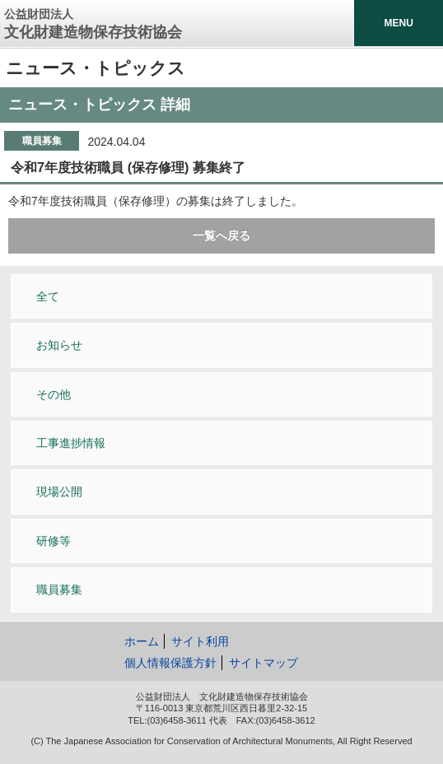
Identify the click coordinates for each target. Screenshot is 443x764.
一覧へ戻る (221, 235)
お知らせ (59, 345)
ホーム (141, 641)
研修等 (53, 540)
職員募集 (59, 589)
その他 (53, 394)
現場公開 (59, 491)
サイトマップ (263, 662)
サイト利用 (200, 641)
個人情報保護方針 (170, 662)
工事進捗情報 (70, 443)
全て (47, 296)
